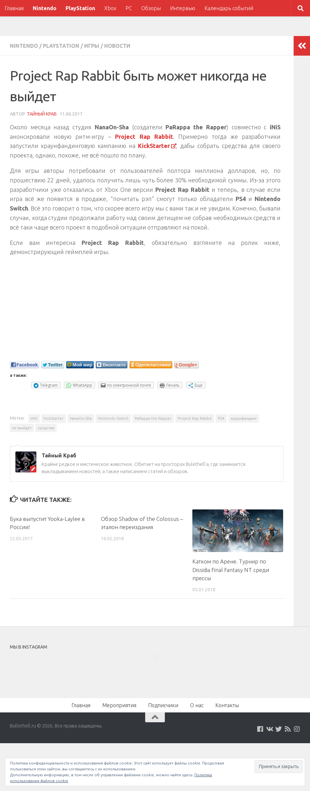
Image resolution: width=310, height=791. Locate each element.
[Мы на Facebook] (260, 729)
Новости (117, 46)
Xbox (110, 8)
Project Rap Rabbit (195, 418)
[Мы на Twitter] (278, 729)
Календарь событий (228, 8)
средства (46, 428)
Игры (91, 46)
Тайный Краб (42, 114)
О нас (196, 705)
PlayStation (80, 8)
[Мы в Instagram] (297, 729)
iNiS (33, 418)
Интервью (182, 8)
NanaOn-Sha (81, 418)
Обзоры (151, 8)
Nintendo (44, 8)
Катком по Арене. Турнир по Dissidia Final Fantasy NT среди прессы (230, 569)
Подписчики (163, 705)
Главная (14, 8)
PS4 (221, 418)
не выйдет (21, 428)
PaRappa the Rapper (153, 418)
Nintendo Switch (113, 418)
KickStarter (54, 418)
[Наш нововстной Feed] (287, 729)
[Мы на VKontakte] (269, 729)
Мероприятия (119, 705)
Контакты (227, 705)
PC (129, 8)
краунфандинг (244, 418)
